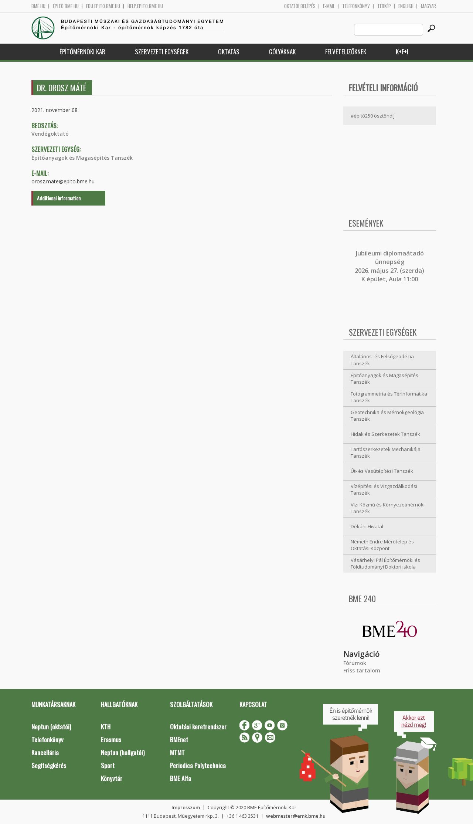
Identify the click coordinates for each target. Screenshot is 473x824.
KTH (105, 726)
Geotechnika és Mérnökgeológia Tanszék (387, 416)
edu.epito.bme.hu (103, 6)
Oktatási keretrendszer (198, 726)
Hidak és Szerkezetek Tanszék (385, 434)
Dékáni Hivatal (367, 526)
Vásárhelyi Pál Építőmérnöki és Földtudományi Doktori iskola (385, 563)
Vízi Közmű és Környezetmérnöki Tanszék (388, 508)
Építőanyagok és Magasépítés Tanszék (82, 157)
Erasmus (111, 739)
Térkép (384, 6)
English (406, 6)
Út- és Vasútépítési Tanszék (382, 471)
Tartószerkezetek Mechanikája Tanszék (386, 453)
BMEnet (179, 739)
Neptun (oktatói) (51, 726)
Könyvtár (111, 778)
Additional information (59, 198)
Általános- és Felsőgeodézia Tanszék (382, 360)
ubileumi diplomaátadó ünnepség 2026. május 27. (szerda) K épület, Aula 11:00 (389, 266)
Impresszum (185, 807)
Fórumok (354, 663)
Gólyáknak (282, 51)
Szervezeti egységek (161, 51)
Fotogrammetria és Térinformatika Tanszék (389, 397)
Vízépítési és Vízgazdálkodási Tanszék (384, 489)
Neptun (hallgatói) (122, 752)
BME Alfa (180, 778)
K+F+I (402, 51)
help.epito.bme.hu (145, 6)
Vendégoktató (50, 133)
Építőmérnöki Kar (82, 51)
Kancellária (45, 752)
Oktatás (228, 51)
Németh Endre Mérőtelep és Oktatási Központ (382, 545)
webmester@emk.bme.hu (296, 816)
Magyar (428, 6)
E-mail (329, 6)
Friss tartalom (361, 670)
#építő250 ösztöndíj (373, 115)
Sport (108, 765)
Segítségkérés (48, 765)
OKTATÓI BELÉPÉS (300, 6)
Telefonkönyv (356, 6)
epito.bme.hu (66, 6)
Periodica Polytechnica (198, 765)
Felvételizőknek (345, 51)
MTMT (177, 752)
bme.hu (38, 6)
